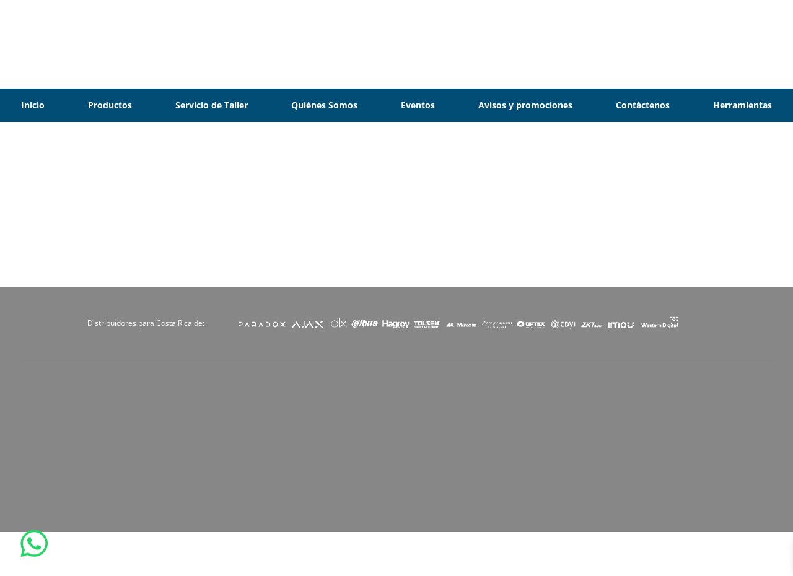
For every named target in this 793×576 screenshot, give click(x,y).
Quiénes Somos (324, 105)
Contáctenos (643, 105)
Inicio (33, 105)
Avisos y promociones (525, 105)
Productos (110, 105)
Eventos (418, 105)
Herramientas (742, 105)
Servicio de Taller (211, 105)
